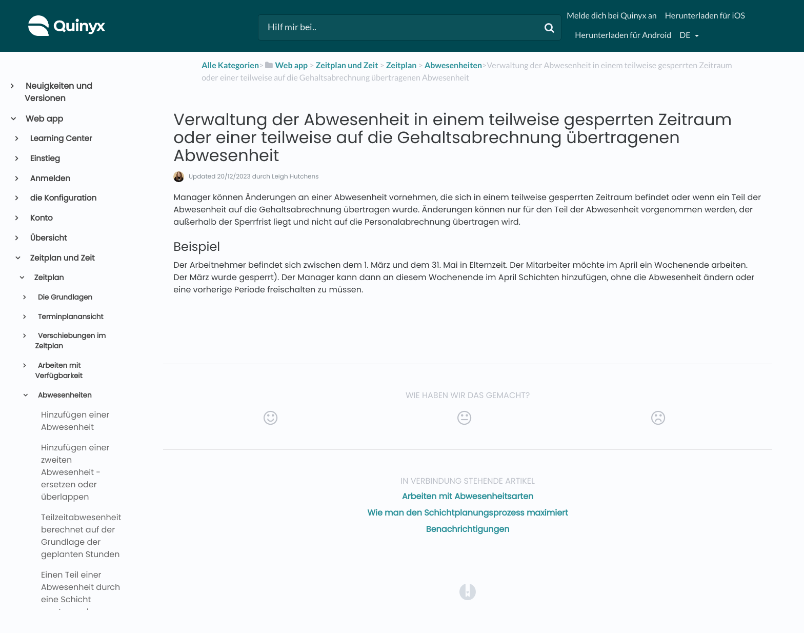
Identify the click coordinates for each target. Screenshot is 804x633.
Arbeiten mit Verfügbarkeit (58, 371)
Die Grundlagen (64, 297)
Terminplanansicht (69, 317)
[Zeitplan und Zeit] (347, 65)
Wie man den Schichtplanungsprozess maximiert (467, 513)
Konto (41, 218)
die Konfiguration (63, 198)
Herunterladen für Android (623, 35)
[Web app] (286, 65)
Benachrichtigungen (468, 529)
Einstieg (44, 158)
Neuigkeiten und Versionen (58, 92)
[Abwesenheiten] (453, 65)
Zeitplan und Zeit (62, 258)
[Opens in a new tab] (467, 592)
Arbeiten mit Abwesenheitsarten (467, 496)
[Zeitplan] (401, 65)
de (685, 35)
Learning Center (60, 138)
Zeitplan (48, 278)
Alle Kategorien (230, 65)
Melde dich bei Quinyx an (611, 16)
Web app (44, 119)
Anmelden (49, 178)
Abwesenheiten (63, 395)
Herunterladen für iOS (705, 16)
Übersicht (48, 238)
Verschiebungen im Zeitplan (70, 341)
